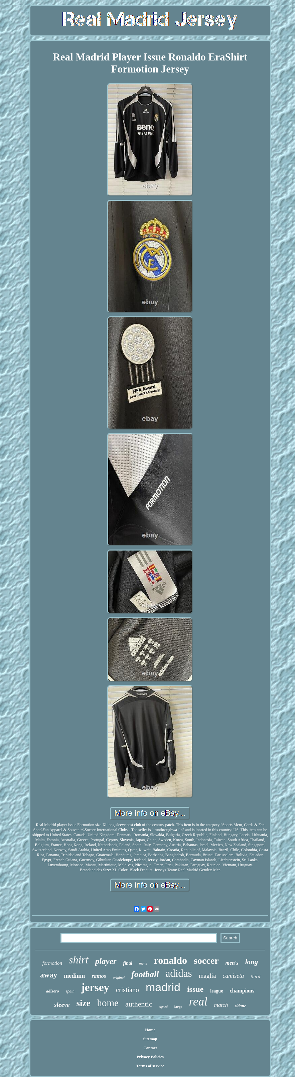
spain (70, 991)
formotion (52, 963)
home (108, 1002)
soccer (206, 960)
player (106, 961)
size (84, 1003)
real (198, 1001)
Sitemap (150, 1039)
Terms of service (150, 1066)
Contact (150, 1048)
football (145, 974)
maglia (207, 975)
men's (232, 963)
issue (195, 989)
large (178, 1007)
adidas (178, 973)
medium (74, 975)
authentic (138, 1004)
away (48, 975)
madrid (163, 987)
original (119, 977)
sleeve (61, 1004)
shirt (79, 960)
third (255, 976)
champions (242, 990)
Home (150, 1030)
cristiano (127, 989)
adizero (52, 990)
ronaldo (170, 960)
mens (143, 963)
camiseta (233, 975)
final (127, 963)
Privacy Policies (150, 1057)
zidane (240, 1005)
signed (163, 1007)
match (221, 1005)
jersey (95, 987)
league (216, 990)
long (251, 962)
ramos (99, 976)
